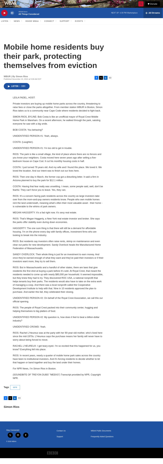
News (17, 27)
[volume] (12, 19)
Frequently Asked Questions (102, 442)
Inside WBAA (32, 27)
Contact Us (61, 437)
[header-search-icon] (142, 6)
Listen (4, 27)
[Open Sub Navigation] (10, 27)
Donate (155, 6)
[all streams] (152, 19)
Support (64, 27)
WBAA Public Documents (101, 437)
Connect (49, 27)
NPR (15, 393)
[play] (4, 18)
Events (79, 27)
